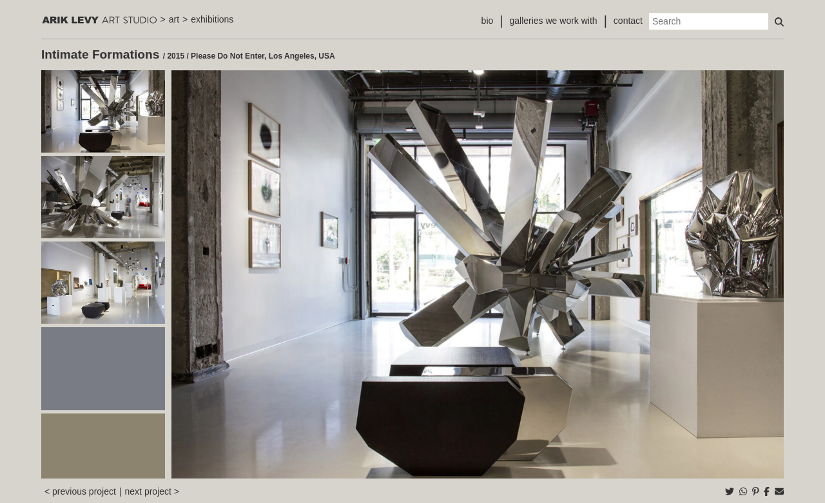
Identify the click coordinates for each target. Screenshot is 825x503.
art (174, 19)
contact (628, 20)
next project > (152, 491)
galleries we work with (553, 20)
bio (487, 20)
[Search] (708, 21)
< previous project (80, 491)
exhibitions (212, 19)
